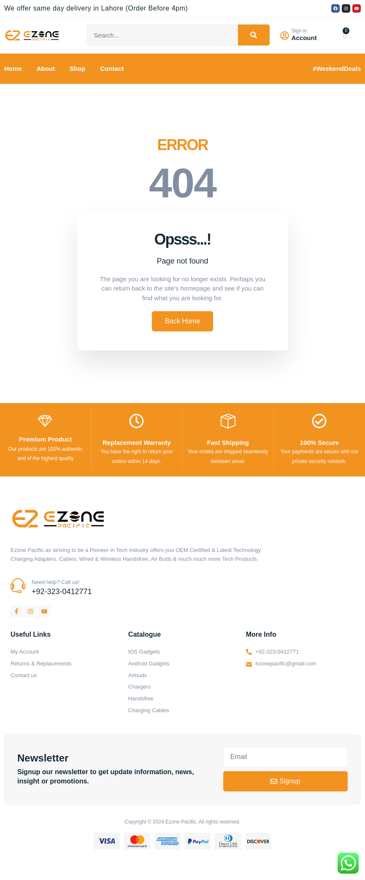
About (46, 68)
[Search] (254, 35)
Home (13, 68)
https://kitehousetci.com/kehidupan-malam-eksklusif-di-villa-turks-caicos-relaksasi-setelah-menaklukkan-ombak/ (14, 860)
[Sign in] (285, 35)
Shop (78, 68)
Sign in (300, 31)
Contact (112, 68)
